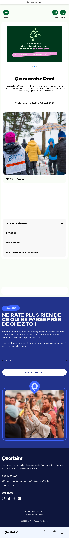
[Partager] (55, 14)
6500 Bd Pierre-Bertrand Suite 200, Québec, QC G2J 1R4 (27, 481)
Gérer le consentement (35, 2)
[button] (32, 66)
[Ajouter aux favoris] (63, 14)
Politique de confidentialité (34, 511)
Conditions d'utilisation (34, 515)
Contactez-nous (9, 485)
